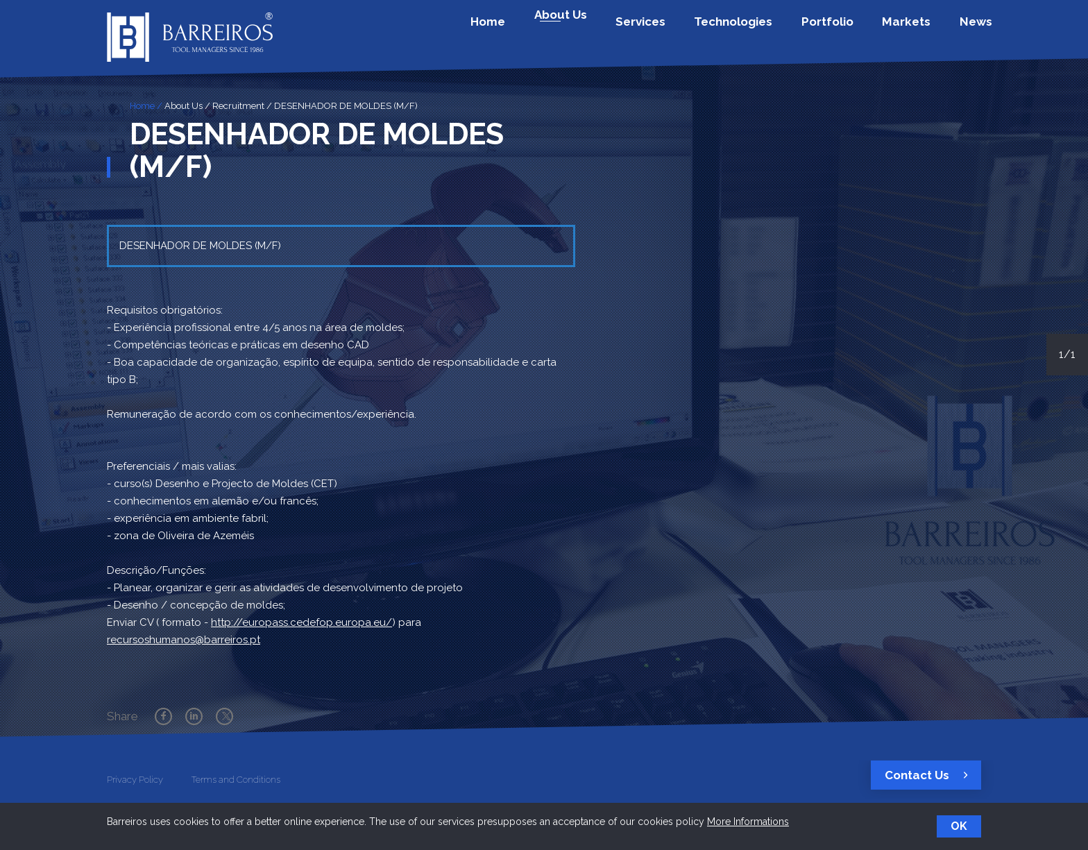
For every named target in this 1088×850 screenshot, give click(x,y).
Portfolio (848, 30)
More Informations (748, 821)
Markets (914, 30)
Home (556, 30)
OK (959, 826)
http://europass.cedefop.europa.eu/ (301, 622)
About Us (183, 106)
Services (685, 30)
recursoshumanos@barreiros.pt (183, 640)
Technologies (765, 30)
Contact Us (930, 775)
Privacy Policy (135, 779)
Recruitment (238, 106)
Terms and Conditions (236, 779)
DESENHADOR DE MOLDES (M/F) (346, 106)
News (971, 30)
